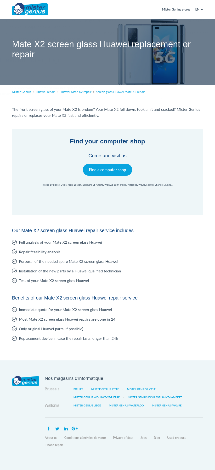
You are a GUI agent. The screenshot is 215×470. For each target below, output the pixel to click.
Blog (157, 438)
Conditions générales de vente (85, 438)
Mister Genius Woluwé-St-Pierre (97, 397)
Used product (176, 438)
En (197, 9)
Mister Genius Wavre (167, 405)
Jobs (144, 438)
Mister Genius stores (176, 9)
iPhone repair (54, 445)
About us (51, 438)
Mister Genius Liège (87, 405)
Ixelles (78, 389)
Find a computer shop (107, 169)
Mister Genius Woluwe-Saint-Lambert (155, 397)
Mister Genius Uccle (141, 389)
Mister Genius (30, 9)
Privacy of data (123, 438)
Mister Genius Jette (105, 389)
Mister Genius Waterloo (126, 405)
